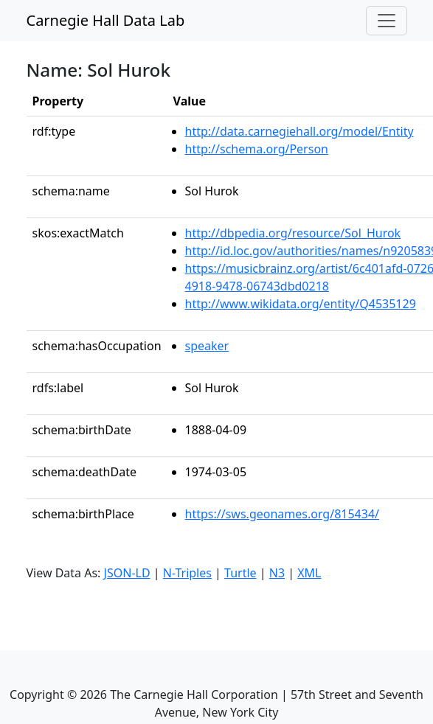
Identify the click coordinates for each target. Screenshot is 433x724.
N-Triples (187, 573)
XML (309, 573)
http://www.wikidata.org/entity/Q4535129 (300, 304)
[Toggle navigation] (386, 20)
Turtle (240, 573)
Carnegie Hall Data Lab (106, 20)
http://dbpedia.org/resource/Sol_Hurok (293, 233)
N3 (277, 573)
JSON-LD (127, 573)
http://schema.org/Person (256, 149)
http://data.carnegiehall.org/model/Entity (299, 131)
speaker (207, 346)
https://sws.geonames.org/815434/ (282, 514)
